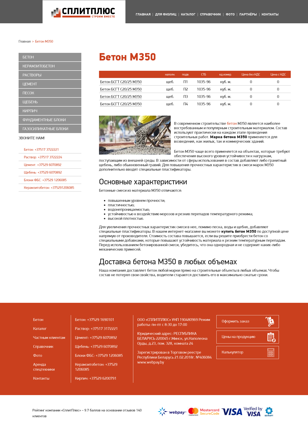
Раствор (82, 328)
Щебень (81, 346)
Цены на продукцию (238, 336)
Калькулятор (232, 352)
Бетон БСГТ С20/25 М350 (121, 81)
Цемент (81, 337)
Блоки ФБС (84, 355)
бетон (232, 123)
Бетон (80, 319)
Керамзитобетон (89, 364)
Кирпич (81, 378)
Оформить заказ (235, 321)
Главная (25, 41)
